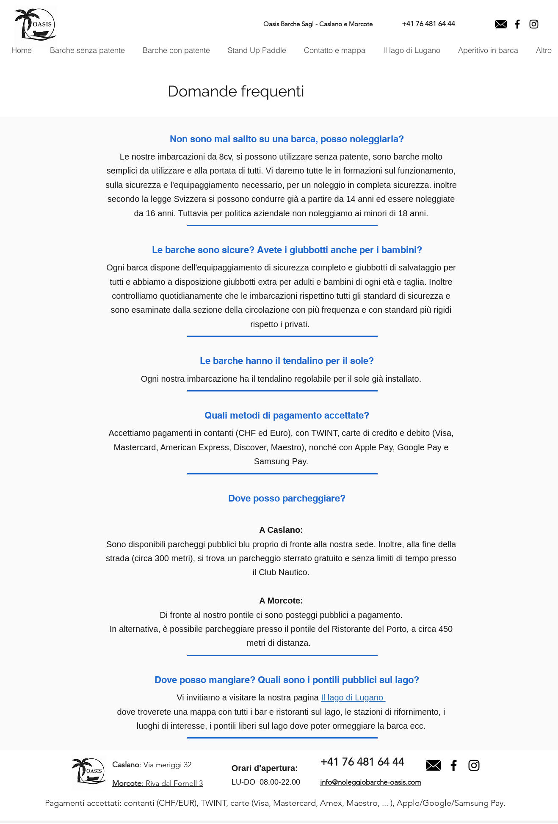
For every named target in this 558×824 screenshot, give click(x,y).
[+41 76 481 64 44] (428, 24)
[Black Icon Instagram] (474, 765)
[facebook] (517, 24)
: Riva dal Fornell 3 (157, 783)
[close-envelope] (433, 765)
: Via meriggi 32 (151, 764)
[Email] (501, 24)
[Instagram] (534, 24)
